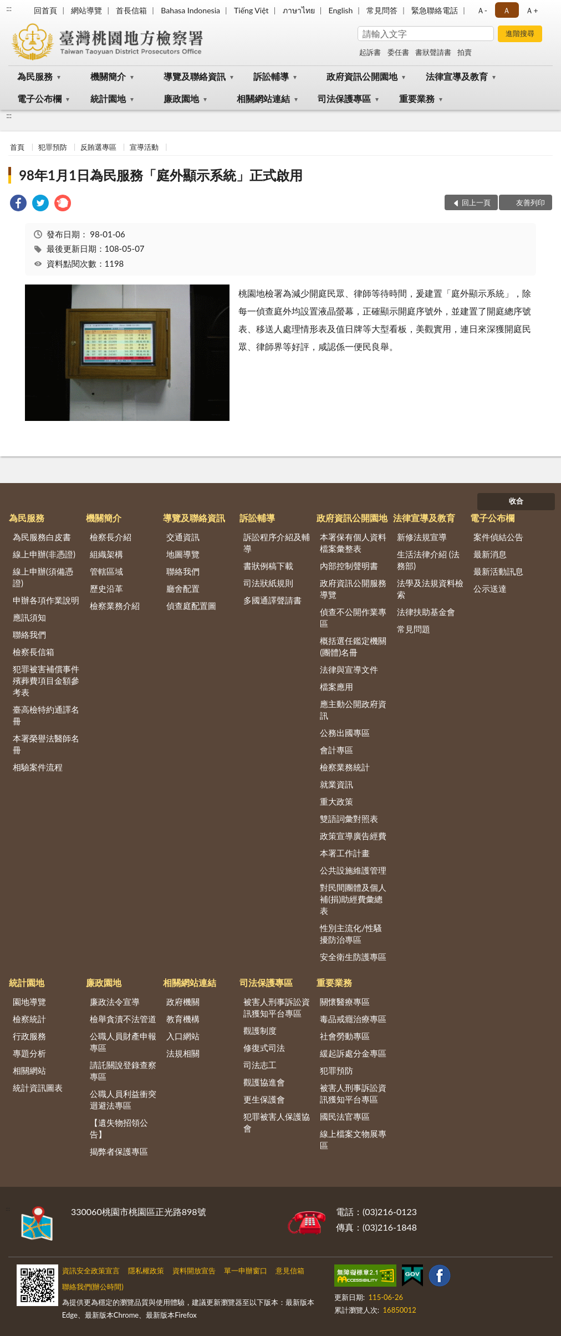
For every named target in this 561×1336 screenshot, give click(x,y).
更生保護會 (264, 1099)
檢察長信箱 (33, 652)
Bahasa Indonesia (190, 10)
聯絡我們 (29, 634)
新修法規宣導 (422, 537)
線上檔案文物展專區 (353, 1139)
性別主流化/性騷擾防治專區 (351, 933)
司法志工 (260, 1065)
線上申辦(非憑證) (44, 554)
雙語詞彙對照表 (349, 819)
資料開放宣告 (194, 1270)
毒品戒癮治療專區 (353, 1019)
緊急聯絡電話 (434, 10)
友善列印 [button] (530, 202)
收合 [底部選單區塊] (516, 500)
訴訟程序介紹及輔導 (276, 542)
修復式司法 (264, 1048)
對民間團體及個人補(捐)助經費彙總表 (353, 899)
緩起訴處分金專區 (353, 1053)
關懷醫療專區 (345, 1002)
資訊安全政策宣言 (91, 1270)
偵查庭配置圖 (191, 606)
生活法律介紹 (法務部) (428, 560)
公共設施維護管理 (353, 870)
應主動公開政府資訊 (353, 709)
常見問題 (413, 629)
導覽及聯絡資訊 (195, 76)
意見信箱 (290, 1270)
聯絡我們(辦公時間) (93, 1286)
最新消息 (490, 554)
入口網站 (183, 1036)
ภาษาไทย (299, 10)
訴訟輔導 (271, 76)
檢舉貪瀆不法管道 (123, 1019)
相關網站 (29, 1070)
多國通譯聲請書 (272, 600)
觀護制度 (260, 1030)
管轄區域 (106, 571)
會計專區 (336, 750)
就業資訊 (336, 784)
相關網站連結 (263, 98)
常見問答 (381, 10)
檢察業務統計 (345, 767)
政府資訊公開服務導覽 (353, 589)
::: (9, 8)
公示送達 (490, 588)
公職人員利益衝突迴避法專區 (123, 1099)
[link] (18, 204)
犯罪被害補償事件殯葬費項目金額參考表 (46, 680)
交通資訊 (183, 537)
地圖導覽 (183, 554)
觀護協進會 (264, 1082)
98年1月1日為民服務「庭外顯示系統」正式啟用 (161, 175)
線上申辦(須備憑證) (43, 577)
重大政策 (336, 801)
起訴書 (370, 52)
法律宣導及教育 (457, 76)
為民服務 (35, 76)
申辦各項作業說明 (46, 600)
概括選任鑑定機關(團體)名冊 (353, 646)
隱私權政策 (146, 1270)
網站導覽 (86, 10)
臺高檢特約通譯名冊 (46, 715)
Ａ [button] (507, 10)
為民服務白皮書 (42, 537)
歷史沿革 (106, 588)
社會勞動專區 (345, 1036)
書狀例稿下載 (268, 566)
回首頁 (45, 10)
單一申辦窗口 (245, 1270)
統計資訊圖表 (38, 1088)
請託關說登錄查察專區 (123, 1070)
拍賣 (464, 52)
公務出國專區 (345, 733)
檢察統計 (29, 1019)
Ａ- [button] (482, 10)
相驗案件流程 (38, 767)
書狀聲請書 (433, 52)
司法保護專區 (344, 98)
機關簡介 (108, 76)
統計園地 (108, 98)
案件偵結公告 (498, 537)
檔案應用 (336, 687)
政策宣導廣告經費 (353, 836)
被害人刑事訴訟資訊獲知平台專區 (276, 1007)
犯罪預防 (52, 147)
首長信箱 (131, 10)
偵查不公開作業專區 (353, 617)
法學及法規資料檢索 (430, 589)
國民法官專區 (345, 1116)
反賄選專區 (98, 147)
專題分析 (29, 1053)
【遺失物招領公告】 (119, 1128)
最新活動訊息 (498, 571)
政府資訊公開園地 (362, 76)
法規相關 (183, 1053)
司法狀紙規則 (268, 583)
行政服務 (29, 1036)
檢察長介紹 (110, 537)
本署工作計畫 (345, 853)
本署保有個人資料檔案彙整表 (353, 542)
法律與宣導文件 (349, 669)
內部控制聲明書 (349, 566)
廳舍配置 (183, 588)
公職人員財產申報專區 (123, 1042)
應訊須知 (29, 617)
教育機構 (183, 1019)
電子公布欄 (39, 98)
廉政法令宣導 (115, 1002)
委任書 (398, 52)
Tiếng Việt (251, 10)
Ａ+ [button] (532, 10)
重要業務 (417, 98)
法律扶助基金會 (426, 612)
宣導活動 (144, 147)
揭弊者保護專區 (119, 1151)
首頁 (17, 147)
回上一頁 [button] (476, 202)
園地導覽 (29, 1002)
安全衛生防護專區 (353, 957)
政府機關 (183, 1002)
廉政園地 (181, 98)
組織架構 (106, 554)
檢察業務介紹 (115, 606)
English (341, 10)
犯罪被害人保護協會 (276, 1122)
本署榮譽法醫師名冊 (46, 744)
